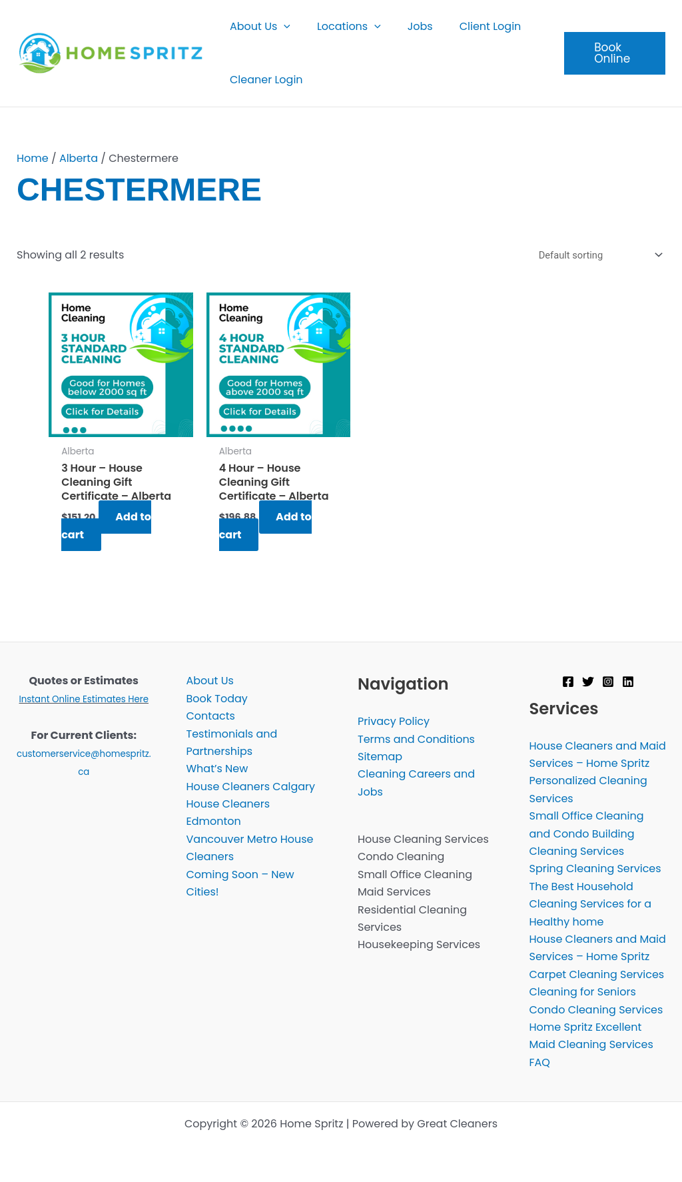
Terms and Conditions (416, 739)
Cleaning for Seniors (582, 992)
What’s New (217, 769)
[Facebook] (568, 682)
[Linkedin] (628, 682)
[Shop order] (596, 256)
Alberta (78, 158)
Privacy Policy (394, 722)
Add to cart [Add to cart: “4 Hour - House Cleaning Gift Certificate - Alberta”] (267, 526)
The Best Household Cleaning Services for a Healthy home (590, 904)
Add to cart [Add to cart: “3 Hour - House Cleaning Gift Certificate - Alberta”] (107, 526)
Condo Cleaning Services (596, 1009)
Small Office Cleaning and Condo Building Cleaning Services (586, 834)
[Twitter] (588, 682)
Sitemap (380, 756)
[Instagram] (608, 682)
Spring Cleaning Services (595, 869)
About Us (210, 681)
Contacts (210, 716)
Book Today (217, 698)
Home (33, 158)
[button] (281, 26)
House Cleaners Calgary (251, 786)
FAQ (539, 1062)
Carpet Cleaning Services (597, 974)
